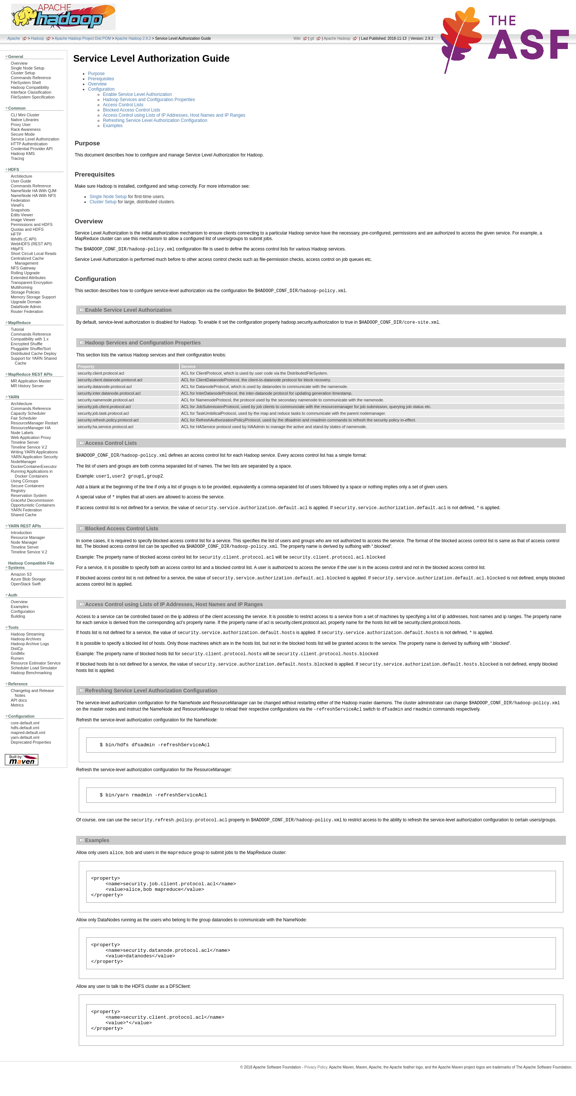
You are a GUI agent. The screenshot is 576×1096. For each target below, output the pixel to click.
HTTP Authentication (29, 144)
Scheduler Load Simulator (34, 668)
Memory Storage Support (33, 297)
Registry (18, 490)
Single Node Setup (27, 68)
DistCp (17, 648)
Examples (20, 606)
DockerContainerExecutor (34, 466)
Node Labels (22, 432)
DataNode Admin (26, 306)
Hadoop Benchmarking (31, 672)
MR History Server (27, 386)
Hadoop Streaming (27, 634)
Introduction (21, 532)
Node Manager (24, 542)
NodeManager (23, 461)
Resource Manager (28, 537)
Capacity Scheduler (28, 413)
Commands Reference (31, 77)
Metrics (17, 705)
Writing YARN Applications (34, 452)
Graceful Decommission (32, 500)
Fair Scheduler (24, 418)
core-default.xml (25, 723)
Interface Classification (31, 92)
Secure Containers (27, 486)
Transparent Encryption (31, 282)
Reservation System (29, 495)
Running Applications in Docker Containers (32, 473)
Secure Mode (23, 134)
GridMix (18, 653)
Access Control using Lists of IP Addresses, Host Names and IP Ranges (174, 115)
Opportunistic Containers (33, 505)
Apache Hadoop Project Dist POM (83, 38)
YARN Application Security (34, 457)
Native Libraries (25, 119)
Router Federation (27, 311)
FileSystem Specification (33, 97)
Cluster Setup (23, 73)
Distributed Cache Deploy (33, 353)
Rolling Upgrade (25, 273)
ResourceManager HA (31, 428)
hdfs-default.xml (25, 727)
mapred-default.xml (28, 732)
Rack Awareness (26, 129)
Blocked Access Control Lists (131, 110)
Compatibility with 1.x (30, 339)
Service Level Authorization (35, 139)
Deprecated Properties (31, 742)
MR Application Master (31, 381)
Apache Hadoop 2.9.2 (133, 38)
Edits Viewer (22, 215)
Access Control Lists (123, 104)
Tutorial (17, 329)
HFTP (16, 234)
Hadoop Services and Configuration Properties (149, 99)
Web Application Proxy (31, 437)
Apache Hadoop (337, 38)
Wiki (297, 38)
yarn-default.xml (25, 737)
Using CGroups (24, 481)
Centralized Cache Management (27, 260)
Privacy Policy (315, 1083)
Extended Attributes (28, 277)
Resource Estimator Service (36, 663)
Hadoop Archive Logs (30, 643)
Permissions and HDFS (32, 224)
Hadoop (37, 38)
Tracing (17, 158)
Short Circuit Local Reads (33, 253)
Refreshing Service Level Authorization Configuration (155, 120)
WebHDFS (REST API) (31, 244)
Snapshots (20, 210)
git (312, 38)
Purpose (96, 73)
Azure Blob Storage (28, 579)
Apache (13, 38)
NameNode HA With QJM (33, 190)
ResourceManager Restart (34, 423)
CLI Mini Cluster (25, 115)
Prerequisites (101, 78)
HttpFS (17, 248)
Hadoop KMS (23, 153)
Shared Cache (23, 515)
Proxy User (21, 124)
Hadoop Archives (26, 639)
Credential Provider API (32, 148)
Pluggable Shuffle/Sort (31, 348)
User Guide (21, 181)
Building (18, 616)
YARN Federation (26, 510)
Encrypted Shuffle (26, 344)
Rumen (17, 658)
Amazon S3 (21, 574)
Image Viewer (23, 219)
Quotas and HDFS (27, 229)
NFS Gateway (23, 268)
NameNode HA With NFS (33, 195)
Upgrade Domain (26, 302)
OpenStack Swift (26, 584)
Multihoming (21, 287)
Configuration (23, 611)
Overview (19, 63)
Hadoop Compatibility (30, 87)
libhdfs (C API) (23, 239)
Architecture (21, 176)
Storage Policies (25, 292)
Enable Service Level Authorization (137, 94)
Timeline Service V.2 (29, 447)
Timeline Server (25, 442)
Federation (20, 200)
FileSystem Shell (26, 82)
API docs (19, 700)
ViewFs (17, 205)
